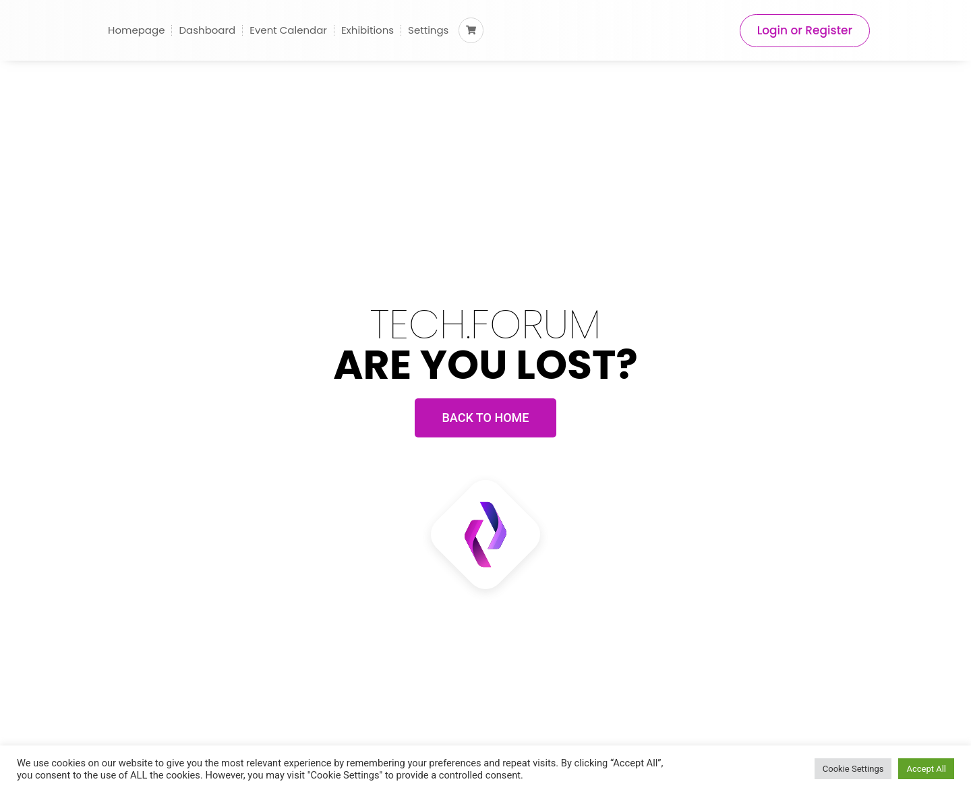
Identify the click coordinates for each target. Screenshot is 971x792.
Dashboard (207, 30)
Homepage (136, 30)
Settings (428, 30)
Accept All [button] (926, 769)
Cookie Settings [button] (853, 769)
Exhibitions (367, 30)
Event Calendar (288, 30)
